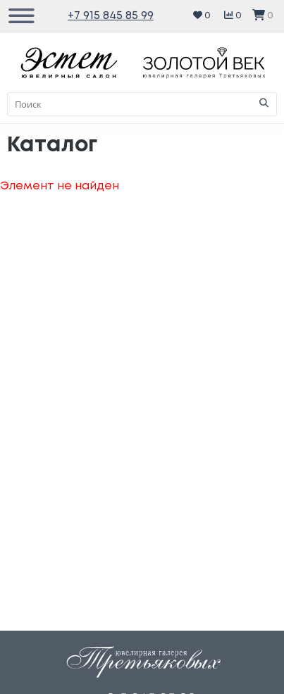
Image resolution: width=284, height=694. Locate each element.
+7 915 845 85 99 (111, 16)
